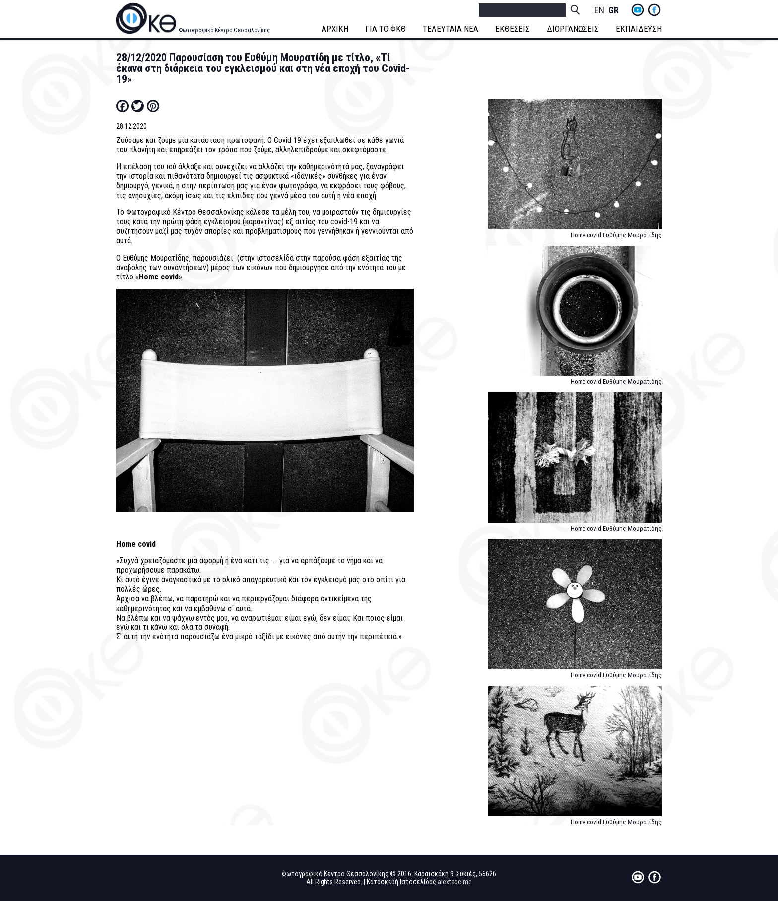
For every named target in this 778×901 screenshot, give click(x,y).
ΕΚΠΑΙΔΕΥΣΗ (639, 29)
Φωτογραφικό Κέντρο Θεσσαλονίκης (224, 30)
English (599, 10)
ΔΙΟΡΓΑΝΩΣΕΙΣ (573, 29)
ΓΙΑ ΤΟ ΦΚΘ (385, 29)
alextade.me (455, 882)
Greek (613, 10)
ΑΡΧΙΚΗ (335, 29)
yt (637, 9)
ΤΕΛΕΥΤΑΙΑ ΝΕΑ (450, 29)
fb (654, 9)
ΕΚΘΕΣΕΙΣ (512, 29)
